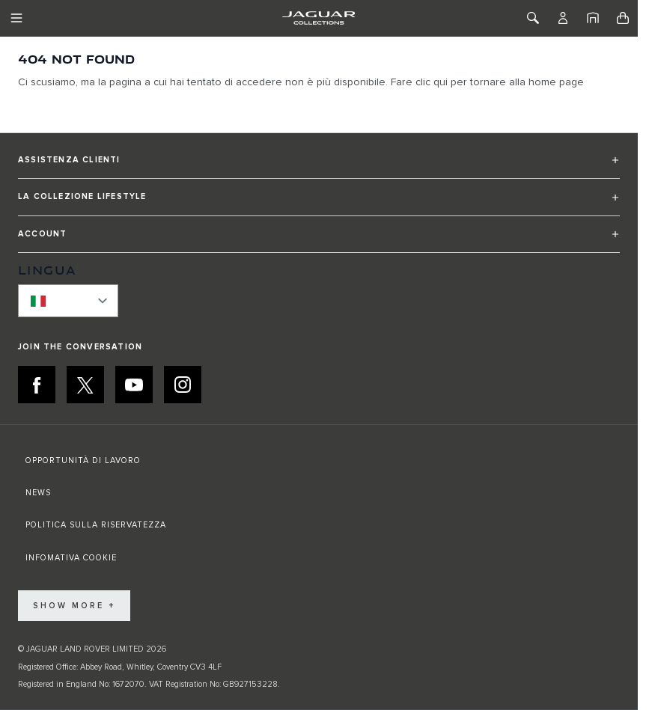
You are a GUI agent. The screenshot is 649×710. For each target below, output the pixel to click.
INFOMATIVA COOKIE (71, 558)
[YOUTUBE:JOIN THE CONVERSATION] (134, 384)
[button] (319, 166)
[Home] (593, 18)
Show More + (74, 606)
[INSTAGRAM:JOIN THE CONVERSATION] (182, 384)
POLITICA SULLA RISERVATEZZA (95, 525)
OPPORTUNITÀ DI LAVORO (83, 460)
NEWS (38, 493)
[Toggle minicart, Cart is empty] (623, 18)
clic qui (431, 82)
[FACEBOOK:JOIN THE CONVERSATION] (36, 384)
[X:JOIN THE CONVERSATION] (85, 384)
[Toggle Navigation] (16, 18)
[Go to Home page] (318, 18)
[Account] (563, 18)
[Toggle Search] (533, 18)
